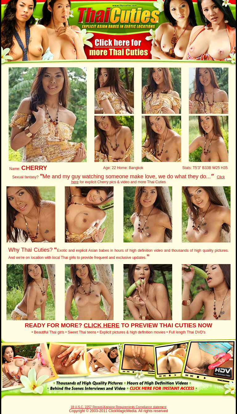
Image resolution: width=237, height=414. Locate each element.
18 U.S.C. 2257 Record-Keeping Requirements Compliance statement (119, 407)
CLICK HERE (101, 325)
